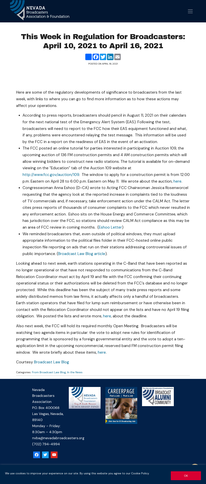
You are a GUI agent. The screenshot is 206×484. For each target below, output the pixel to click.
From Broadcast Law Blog (49, 372)
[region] (103, 474)
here (177, 181)
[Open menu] (190, 11)
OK (186, 476)
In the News (74, 372)
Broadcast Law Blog (51, 362)
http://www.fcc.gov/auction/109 (51, 174)
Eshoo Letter (110, 227)
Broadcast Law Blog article (81, 253)
